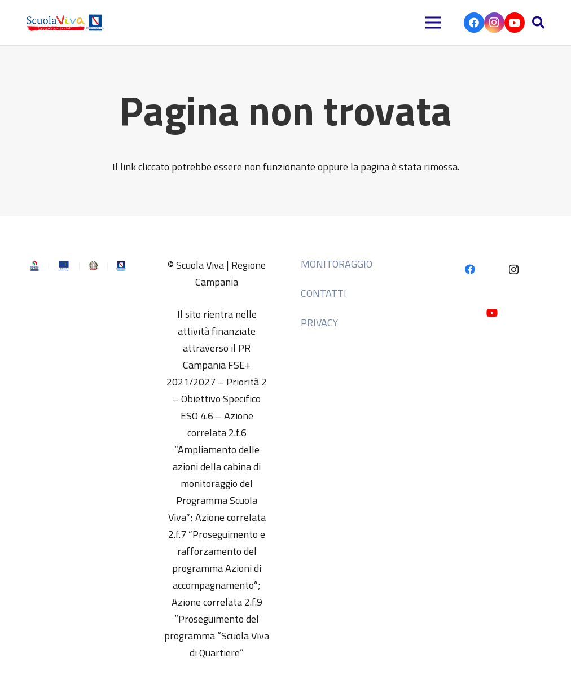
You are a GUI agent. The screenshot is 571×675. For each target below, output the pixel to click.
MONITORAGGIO (336, 263)
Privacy (319, 322)
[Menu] (434, 22)
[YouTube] (514, 22)
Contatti (323, 293)
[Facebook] (474, 22)
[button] (538, 22)
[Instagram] (494, 22)
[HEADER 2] (66, 23)
